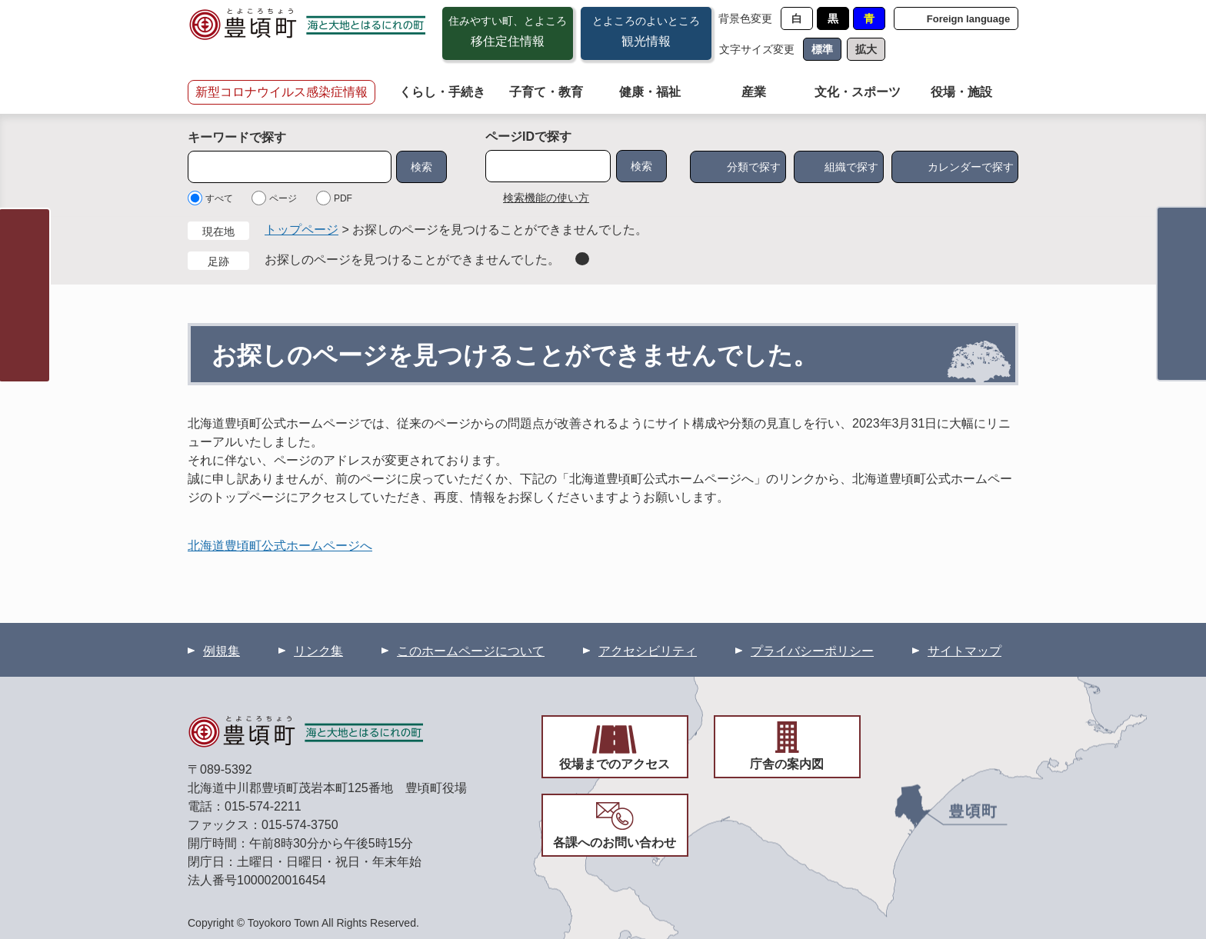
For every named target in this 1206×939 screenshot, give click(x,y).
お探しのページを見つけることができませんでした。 (412, 259)
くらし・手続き (442, 91)
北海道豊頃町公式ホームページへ (280, 545)
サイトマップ (964, 651)
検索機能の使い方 (546, 197)
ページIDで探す (528, 136)
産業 (753, 91)
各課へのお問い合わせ (614, 842)
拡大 (866, 49)
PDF (343, 198)
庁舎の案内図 (787, 764)
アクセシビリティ (647, 651)
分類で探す (754, 167)
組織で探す (851, 167)
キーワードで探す (237, 137)
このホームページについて (471, 651)
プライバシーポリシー (812, 651)
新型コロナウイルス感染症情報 (281, 91)
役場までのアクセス (614, 764)
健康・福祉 (650, 91)
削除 (582, 258)
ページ (283, 198)
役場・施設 (961, 91)
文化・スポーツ (858, 91)
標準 (822, 49)
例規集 (221, 651)
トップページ (301, 229)
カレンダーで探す (971, 167)
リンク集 (318, 651)
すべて (219, 198)
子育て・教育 (546, 91)
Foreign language (968, 19)
